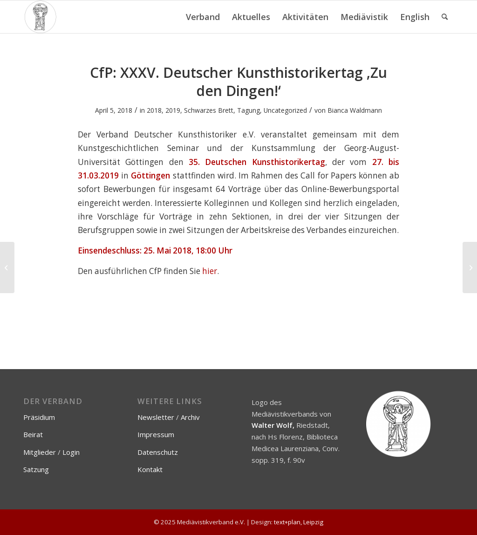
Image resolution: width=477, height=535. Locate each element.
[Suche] (445, 16)
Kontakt (150, 469)
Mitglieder (39, 452)
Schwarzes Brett (208, 110)
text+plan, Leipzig (298, 522)
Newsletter (155, 417)
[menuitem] (203, 16)
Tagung (248, 110)
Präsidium (39, 417)
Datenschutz (157, 452)
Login (71, 452)
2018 (154, 110)
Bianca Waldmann (354, 110)
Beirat (33, 434)
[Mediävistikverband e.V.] (40, 16)
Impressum (155, 434)
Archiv (190, 417)
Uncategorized (285, 110)
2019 (172, 110)
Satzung (36, 469)
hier (209, 271)
